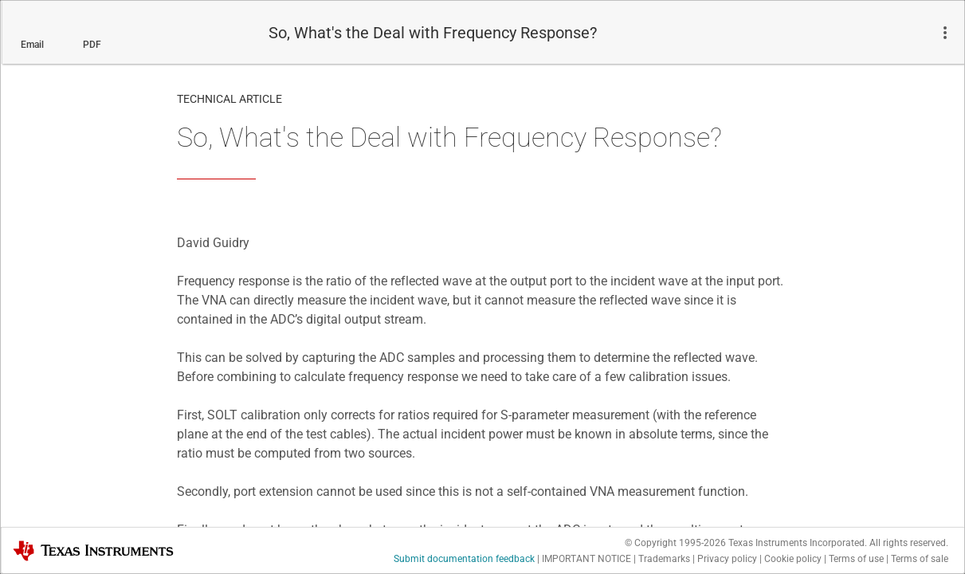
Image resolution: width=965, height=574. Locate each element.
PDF (92, 44)
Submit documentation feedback (464, 558)
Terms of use (856, 558)
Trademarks (664, 558)
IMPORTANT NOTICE (586, 558)
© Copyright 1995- (675, 542)
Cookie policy (793, 558)
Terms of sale (919, 558)
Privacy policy (727, 558)
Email (32, 44)
